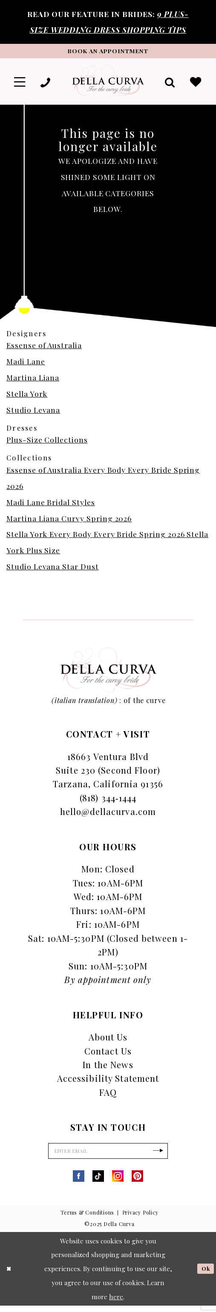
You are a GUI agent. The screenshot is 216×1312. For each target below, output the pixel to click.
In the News (108, 1068)
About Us (108, 1040)
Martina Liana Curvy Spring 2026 (69, 521)
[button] (21, 85)
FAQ (108, 1095)
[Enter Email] (108, 1156)
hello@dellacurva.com (108, 815)
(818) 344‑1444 (108, 801)
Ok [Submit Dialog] (204, 1274)
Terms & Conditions (87, 1219)
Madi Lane (25, 365)
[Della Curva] (108, 85)
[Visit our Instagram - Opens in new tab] (118, 1182)
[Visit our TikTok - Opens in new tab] (98, 1182)
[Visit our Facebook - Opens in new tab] (78, 1182)
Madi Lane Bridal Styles (50, 505)
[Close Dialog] (9, 1274)
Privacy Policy (140, 1219)
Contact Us (108, 1054)
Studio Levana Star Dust (52, 570)
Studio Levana (33, 413)
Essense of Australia (44, 349)
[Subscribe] (167, 1156)
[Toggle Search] (166, 84)
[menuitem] (21, 85)
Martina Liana (32, 381)
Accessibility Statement (108, 1082)
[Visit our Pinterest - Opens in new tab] (137, 1182)
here (116, 1302)
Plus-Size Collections (47, 443)
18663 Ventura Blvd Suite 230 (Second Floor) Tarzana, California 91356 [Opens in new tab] (108, 773)
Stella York (26, 397)
